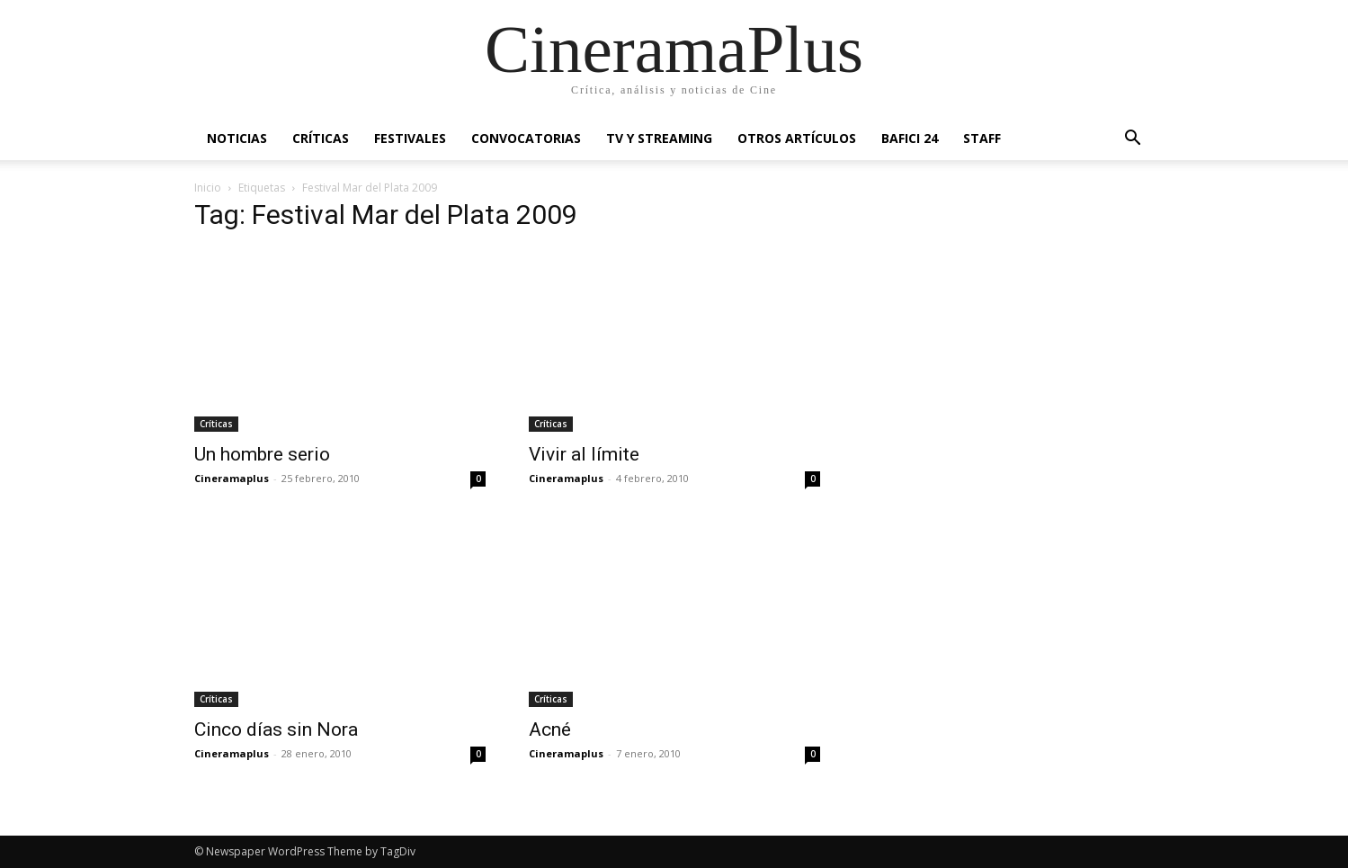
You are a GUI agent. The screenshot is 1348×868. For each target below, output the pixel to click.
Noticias (237, 138)
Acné (550, 729)
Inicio (207, 187)
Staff (982, 138)
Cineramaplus (231, 478)
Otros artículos (796, 138)
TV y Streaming (659, 138)
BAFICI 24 (909, 138)
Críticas (320, 138)
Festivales (410, 138)
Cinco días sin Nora (276, 729)
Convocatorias (526, 138)
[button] (1133, 139)
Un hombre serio (262, 454)
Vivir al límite (584, 454)
